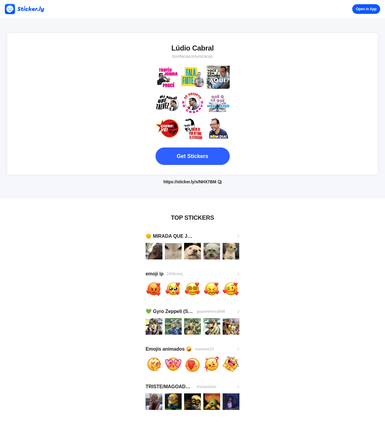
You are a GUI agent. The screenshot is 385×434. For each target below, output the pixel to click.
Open (366, 9)
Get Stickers (192, 156)
